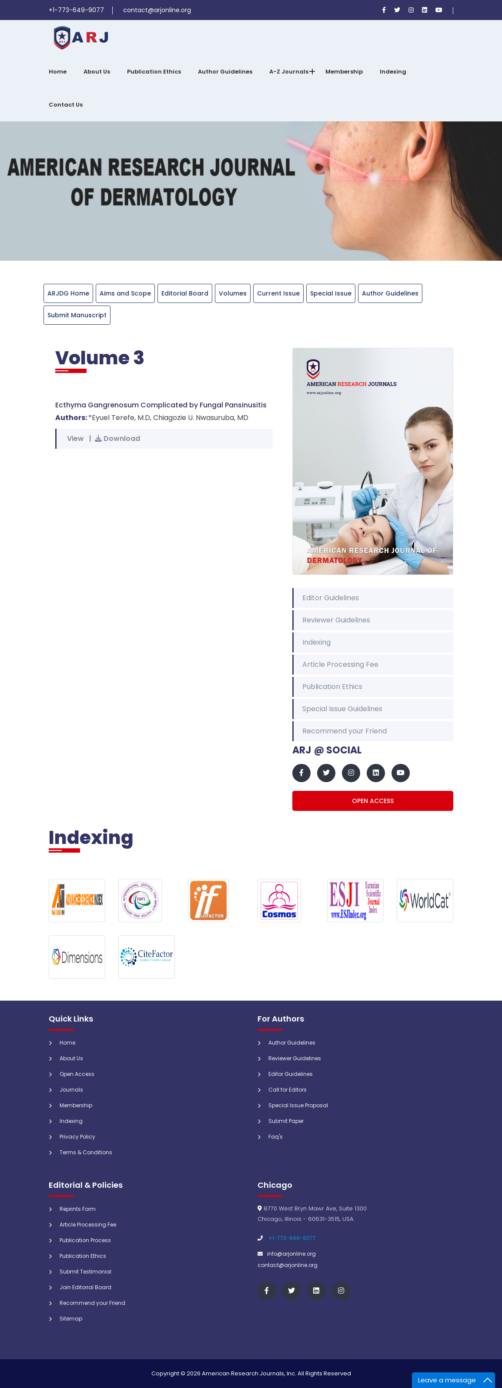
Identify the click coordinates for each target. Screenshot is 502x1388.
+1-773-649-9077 (292, 1238)
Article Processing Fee (340, 664)
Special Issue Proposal (298, 1105)
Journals (71, 1089)
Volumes (233, 293)
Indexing (393, 71)
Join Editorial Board (85, 1287)
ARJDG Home (68, 293)
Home (58, 71)
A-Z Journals (288, 71)
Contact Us (66, 105)
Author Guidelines (225, 71)
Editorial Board (184, 293)
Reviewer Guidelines (336, 620)
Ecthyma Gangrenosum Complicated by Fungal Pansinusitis (161, 405)
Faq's (275, 1136)
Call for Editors (287, 1089)
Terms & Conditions (86, 1152)
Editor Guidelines (330, 598)
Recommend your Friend (344, 731)
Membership (344, 71)
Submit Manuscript (77, 315)
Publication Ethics (154, 71)
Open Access (373, 801)
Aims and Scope (125, 293)
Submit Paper (286, 1121)
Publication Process (85, 1240)
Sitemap (71, 1318)
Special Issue (330, 293)
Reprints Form (78, 1209)
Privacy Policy (77, 1136)
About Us (97, 71)
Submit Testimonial (85, 1271)
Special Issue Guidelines (342, 709)
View (75, 439)
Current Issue (278, 293)
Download (117, 439)
